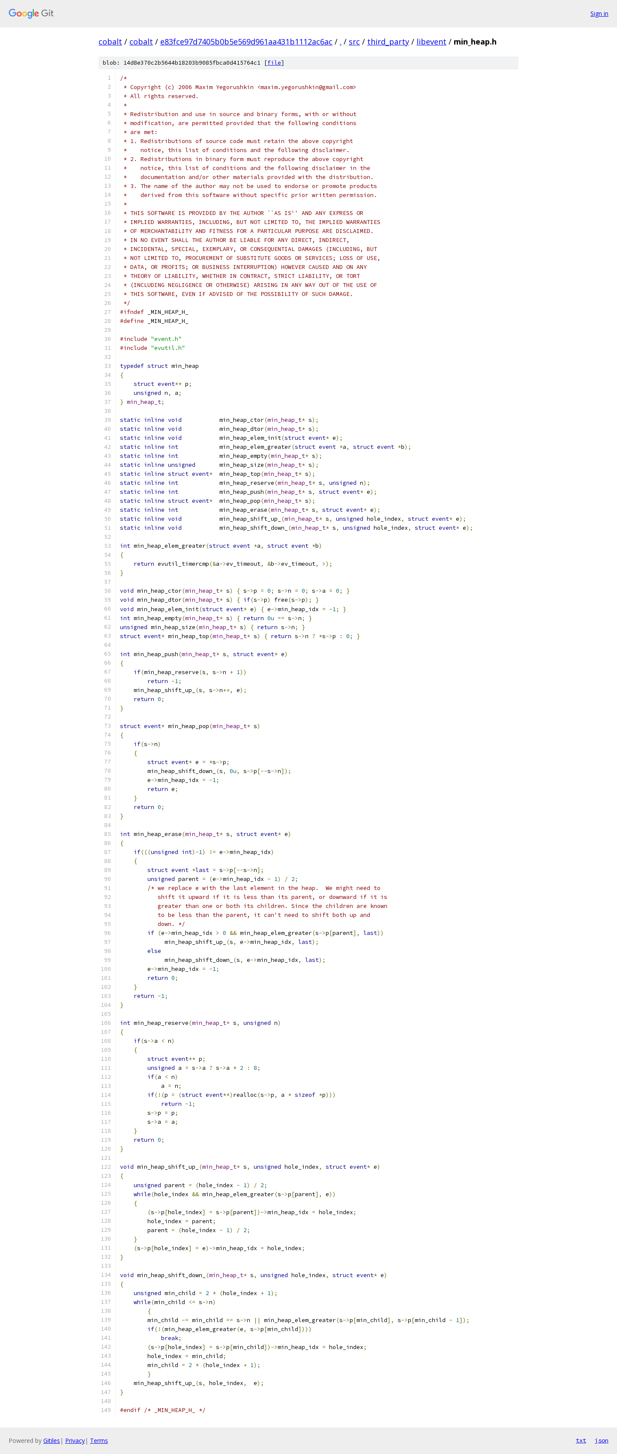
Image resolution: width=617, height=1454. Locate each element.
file (274, 62)
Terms (99, 1440)
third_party (388, 41)
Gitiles (51, 1440)
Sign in (599, 13)
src (354, 41)
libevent (431, 41)
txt (581, 1440)
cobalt (110, 41)
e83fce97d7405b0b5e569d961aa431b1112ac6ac (246, 41)
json (601, 1440)
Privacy (75, 1440)
